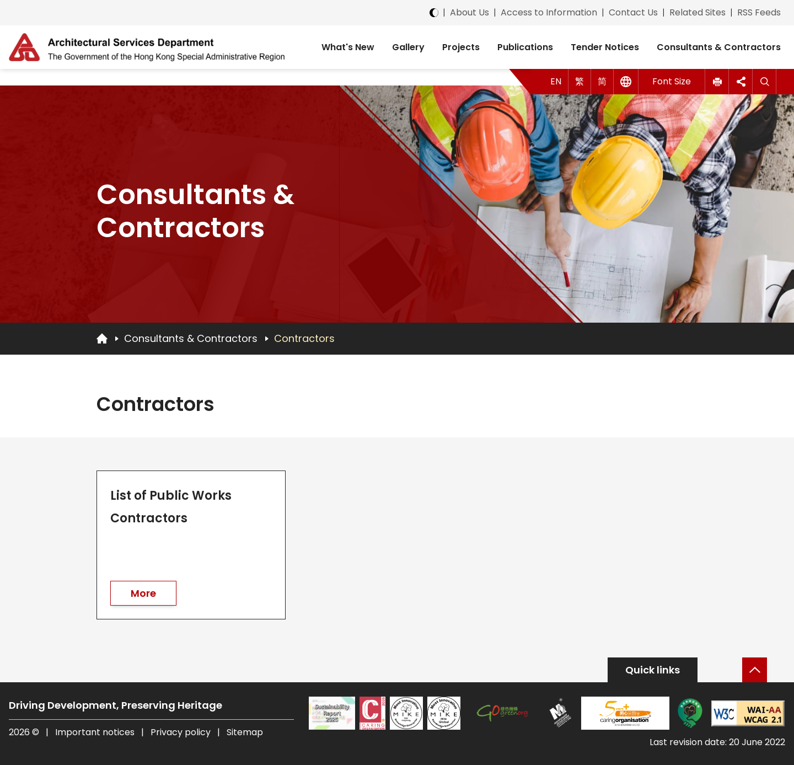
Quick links (652, 670)
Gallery (408, 47)
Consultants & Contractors (719, 47)
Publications (525, 47)
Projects (461, 47)
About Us (469, 12)
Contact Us (633, 12)
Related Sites (697, 12)
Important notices (96, 732)
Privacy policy (181, 732)
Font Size (671, 81)
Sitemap (245, 732)
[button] (717, 81)
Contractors (304, 338)
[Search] (764, 81)
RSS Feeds (759, 12)
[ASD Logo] (147, 47)
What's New (347, 47)
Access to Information (549, 12)
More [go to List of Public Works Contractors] (143, 594)
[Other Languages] (626, 81)
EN (555, 81)
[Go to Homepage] (102, 338)
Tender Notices (605, 47)
